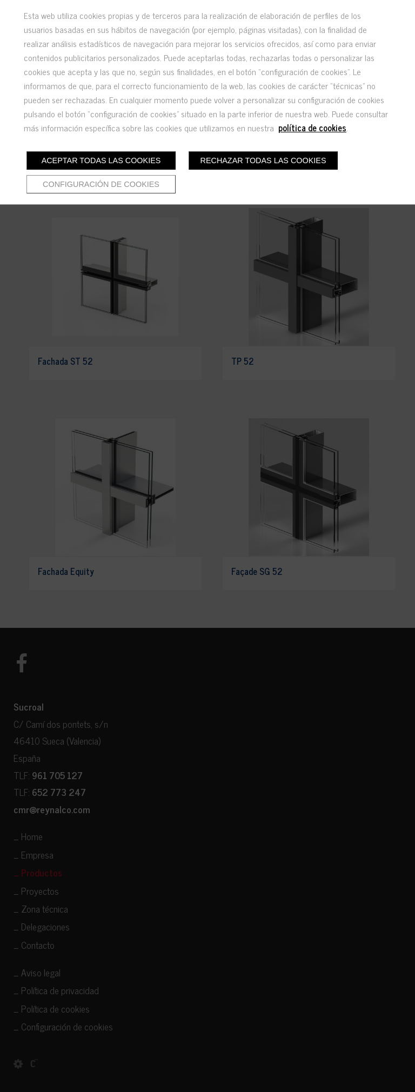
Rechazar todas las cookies (263, 160)
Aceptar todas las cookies (101, 160)
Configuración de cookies (101, 184)
